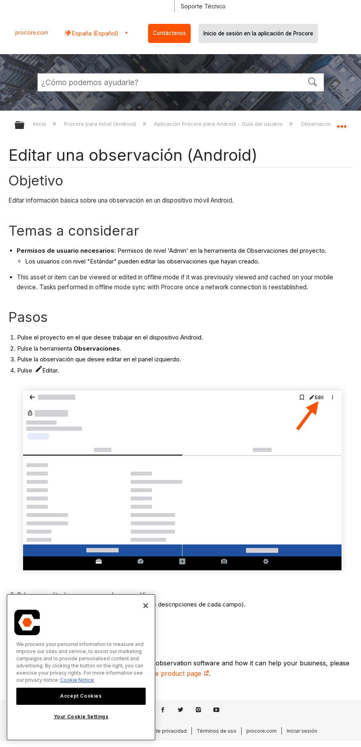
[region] (81, 667)
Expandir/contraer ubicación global (341, 122)
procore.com (31, 32)
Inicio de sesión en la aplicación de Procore (258, 33)
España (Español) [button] (94, 33)
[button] (312, 81)
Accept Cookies (80, 696)
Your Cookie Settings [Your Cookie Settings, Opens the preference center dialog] (81, 717)
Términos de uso (216, 731)
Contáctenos (169, 33)
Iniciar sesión (302, 731)
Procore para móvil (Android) (101, 124)
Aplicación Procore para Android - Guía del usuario (219, 124)
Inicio (40, 124)
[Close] (145, 605)
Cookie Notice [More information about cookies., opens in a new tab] (77, 680)
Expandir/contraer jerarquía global (24, 125)
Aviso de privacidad (163, 731)
